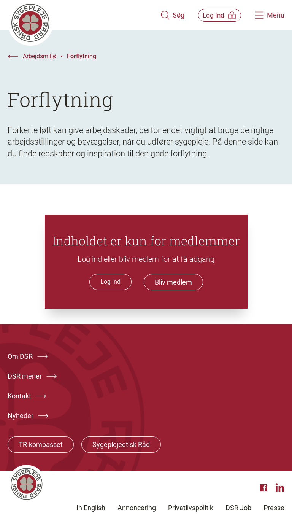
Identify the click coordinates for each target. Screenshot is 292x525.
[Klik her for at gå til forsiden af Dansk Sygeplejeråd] (79, 15)
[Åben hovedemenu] (269, 15)
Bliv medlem (173, 282)
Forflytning (81, 56)
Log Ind (110, 281)
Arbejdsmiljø (39, 56)
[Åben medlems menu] (214, 15)
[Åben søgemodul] (162, 15)
